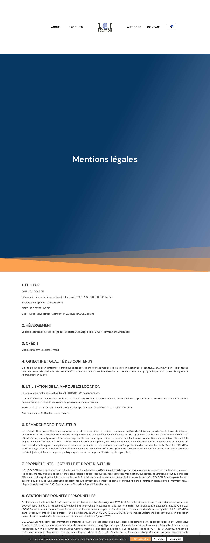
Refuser (159, 539)
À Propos (134, 27)
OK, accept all (140, 539)
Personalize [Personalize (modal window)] (175, 539)
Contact (154, 27)
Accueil (57, 27)
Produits (76, 27)
